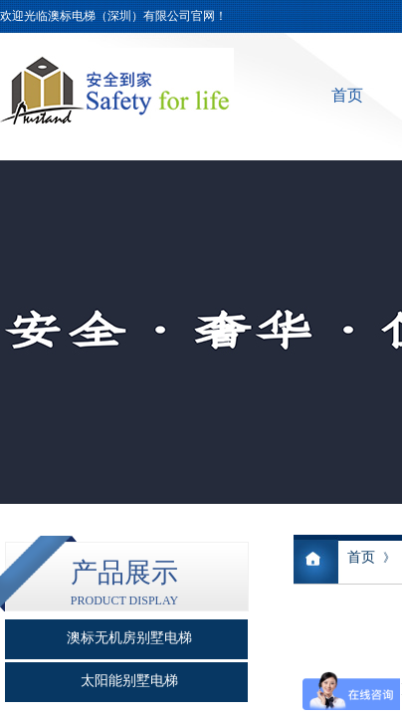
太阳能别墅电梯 (129, 680)
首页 (347, 95)
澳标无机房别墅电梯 (129, 637)
